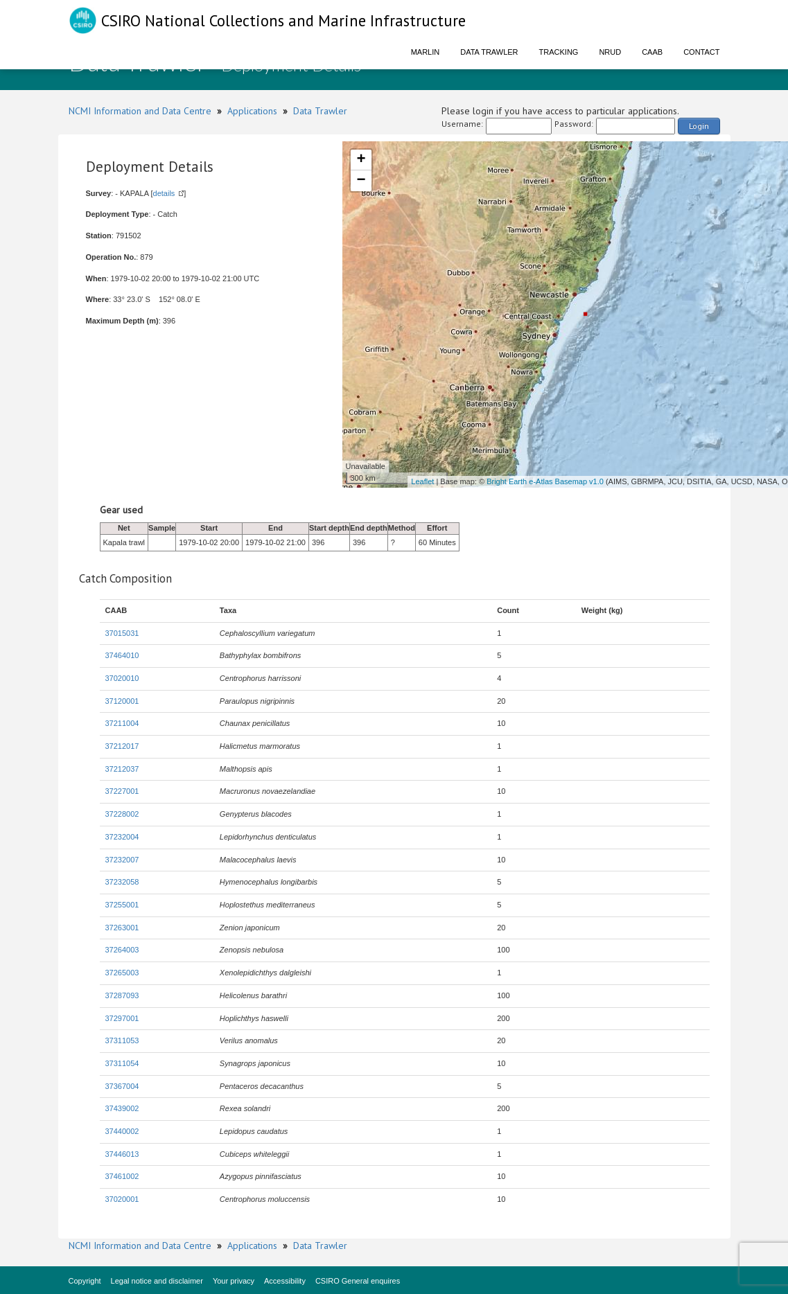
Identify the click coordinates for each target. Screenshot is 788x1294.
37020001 (122, 1199)
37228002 (122, 814)
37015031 (122, 633)
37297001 (122, 1018)
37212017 (122, 746)
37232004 (122, 837)
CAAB (652, 52)
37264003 (122, 950)
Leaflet (422, 481)
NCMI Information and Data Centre (140, 111)
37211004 (122, 723)
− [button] (360, 180)
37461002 (122, 1176)
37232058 (122, 882)
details (164, 193)
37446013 (122, 1154)
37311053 (122, 1040)
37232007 (122, 860)
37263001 (122, 927)
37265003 (122, 972)
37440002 (122, 1131)
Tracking (559, 52)
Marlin (425, 52)
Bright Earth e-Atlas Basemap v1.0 (545, 481)
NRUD (610, 52)
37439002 (122, 1108)
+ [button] (360, 160)
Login (699, 126)
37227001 (122, 791)
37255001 (122, 905)
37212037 (122, 769)
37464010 (122, 655)
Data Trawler (489, 52)
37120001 (122, 701)
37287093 (122, 995)
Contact (701, 52)
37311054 (122, 1063)
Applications (252, 111)
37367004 (122, 1086)
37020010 (122, 678)
